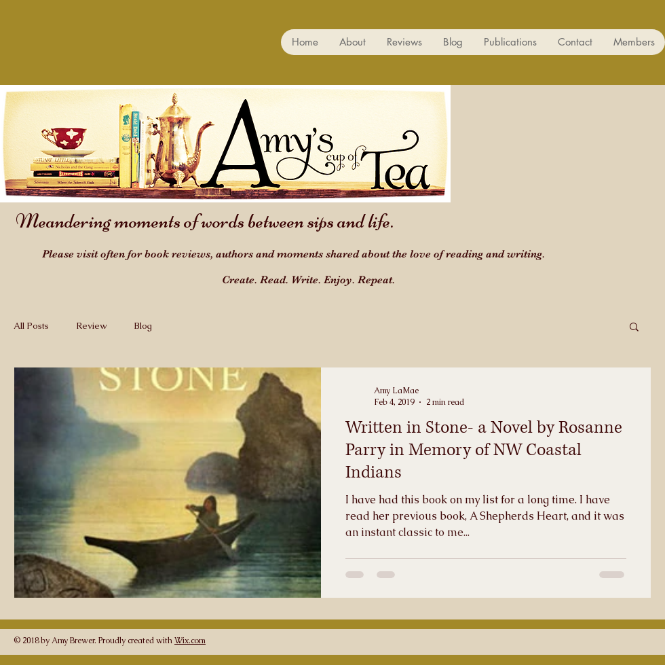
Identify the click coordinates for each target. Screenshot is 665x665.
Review (91, 325)
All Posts (31, 325)
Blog (143, 325)
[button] (634, 328)
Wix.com (190, 640)
